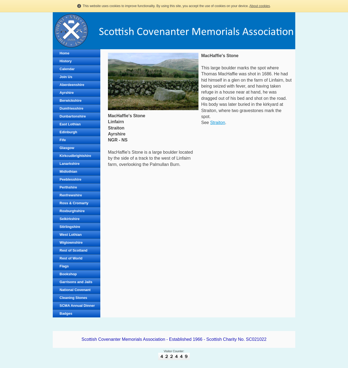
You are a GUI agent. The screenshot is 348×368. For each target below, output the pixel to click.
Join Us (66, 77)
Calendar (67, 69)
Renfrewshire (71, 195)
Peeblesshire (70, 179)
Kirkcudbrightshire (75, 156)
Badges (66, 313)
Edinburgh (68, 132)
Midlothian (68, 171)
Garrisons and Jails (76, 282)
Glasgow (67, 148)
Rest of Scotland (74, 250)
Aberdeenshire (72, 85)
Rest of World (71, 258)
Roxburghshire (72, 211)
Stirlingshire (70, 227)
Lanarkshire (70, 164)
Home (64, 53)
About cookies (259, 6)
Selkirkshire (70, 219)
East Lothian (70, 124)
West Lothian (71, 235)
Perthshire (68, 187)
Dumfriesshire (71, 108)
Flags (64, 266)
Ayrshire (67, 93)
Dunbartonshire (73, 116)
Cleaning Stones (73, 298)
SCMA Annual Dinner (77, 306)
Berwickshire (71, 100)
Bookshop (68, 274)
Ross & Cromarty (74, 203)
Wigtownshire (71, 242)
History (66, 61)
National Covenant (75, 290)
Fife (63, 140)
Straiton (217, 122)
